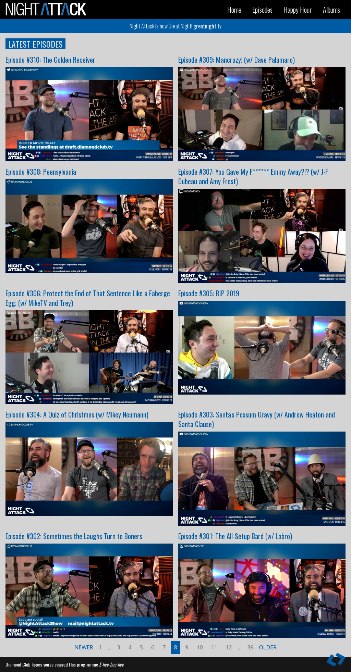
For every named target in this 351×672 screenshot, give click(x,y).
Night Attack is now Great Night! (175, 26)
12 (229, 647)
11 (214, 647)
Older (268, 647)
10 (200, 647)
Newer (83, 647)
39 (250, 647)
